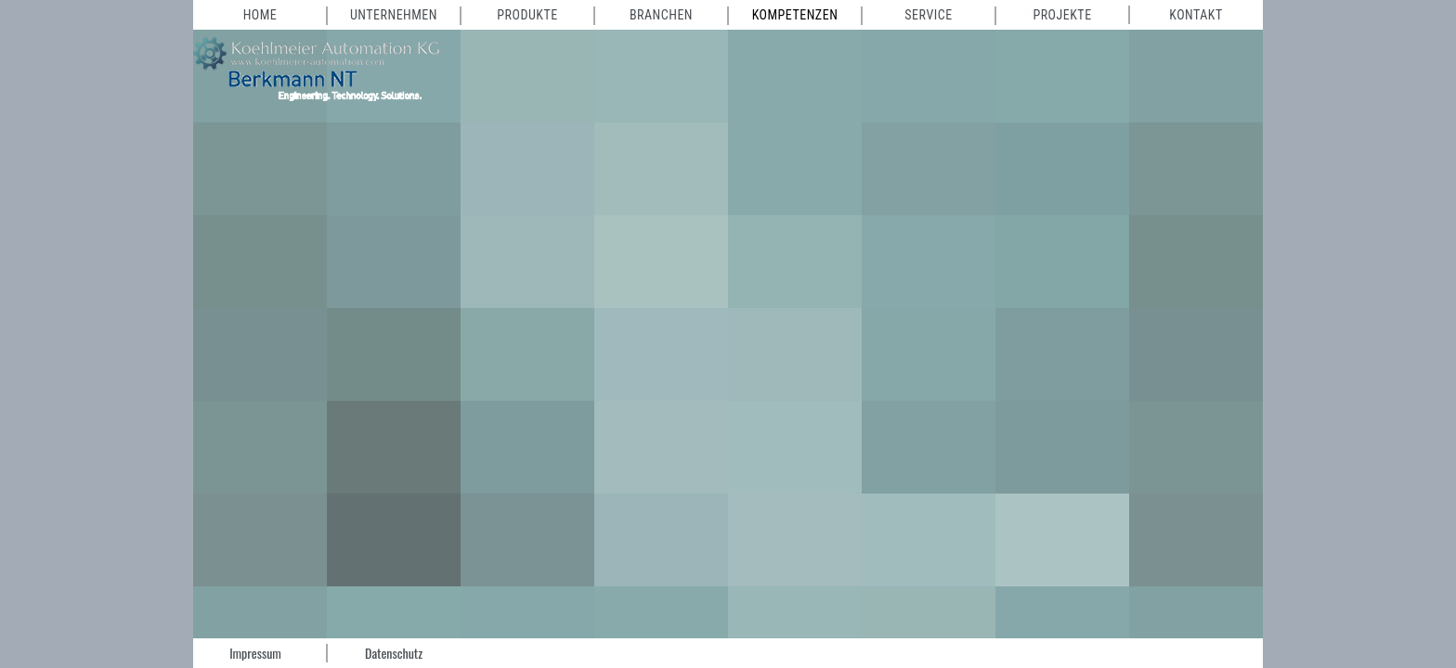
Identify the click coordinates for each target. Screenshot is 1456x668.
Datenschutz (393, 652)
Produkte (527, 14)
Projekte (1062, 14)
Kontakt (1196, 14)
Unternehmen (393, 14)
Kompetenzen (795, 14)
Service (928, 14)
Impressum (255, 652)
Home (260, 14)
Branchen (661, 14)
